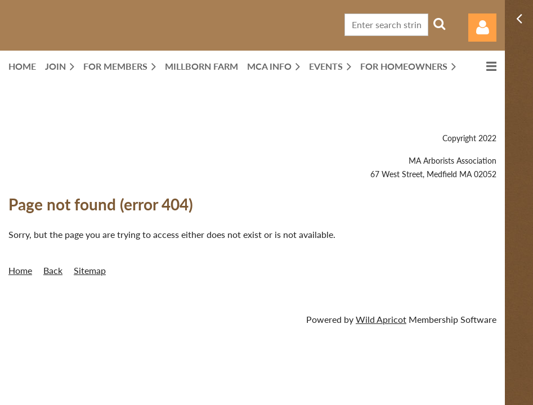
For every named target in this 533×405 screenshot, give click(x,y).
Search (439, 24)
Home (20, 270)
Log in (482, 28)
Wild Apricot (381, 319)
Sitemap (90, 270)
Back (52, 270)
